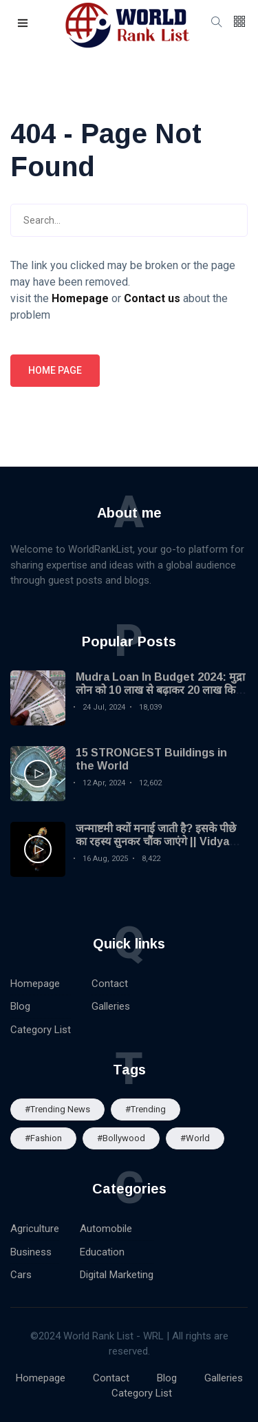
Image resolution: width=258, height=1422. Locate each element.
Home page (55, 370)
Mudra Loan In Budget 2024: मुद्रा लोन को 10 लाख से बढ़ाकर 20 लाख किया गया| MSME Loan (160, 690)
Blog (20, 1006)
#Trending (145, 1109)
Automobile (106, 1228)
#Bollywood (121, 1138)
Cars (21, 1275)
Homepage (35, 983)
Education (102, 1252)
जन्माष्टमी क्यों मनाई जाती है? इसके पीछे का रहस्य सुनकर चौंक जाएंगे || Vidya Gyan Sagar (156, 841)
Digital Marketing (116, 1275)
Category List (40, 1029)
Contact (110, 983)
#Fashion (43, 1138)
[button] (23, 23)
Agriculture (34, 1228)
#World (195, 1138)
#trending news (57, 1109)
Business (31, 1252)
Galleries (111, 1006)
